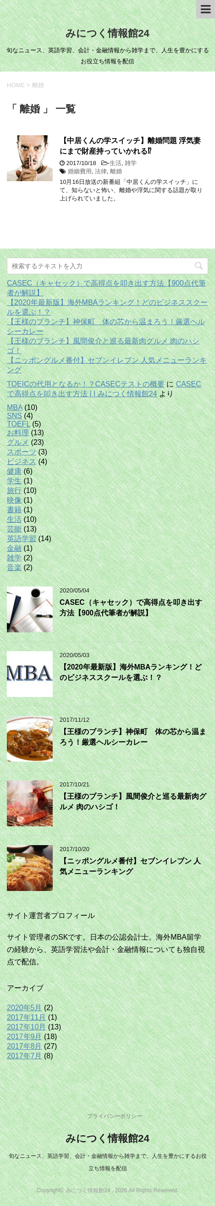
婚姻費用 (80, 171)
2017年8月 (24, 1046)
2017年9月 (24, 1036)
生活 (115, 163)
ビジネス (21, 461)
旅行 (14, 490)
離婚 (116, 171)
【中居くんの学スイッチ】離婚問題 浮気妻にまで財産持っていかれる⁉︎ (130, 146)
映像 (14, 500)
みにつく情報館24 (107, 33)
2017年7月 (24, 1056)
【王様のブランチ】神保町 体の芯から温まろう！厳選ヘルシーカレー (133, 737)
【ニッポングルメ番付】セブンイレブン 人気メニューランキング (130, 866)
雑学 (131, 163)
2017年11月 (26, 1017)
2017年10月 (26, 1027)
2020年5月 (24, 1008)
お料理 (18, 433)
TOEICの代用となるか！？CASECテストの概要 (86, 384)
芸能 (14, 529)
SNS (14, 416)
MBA (14, 407)
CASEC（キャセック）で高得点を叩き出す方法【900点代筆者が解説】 (131, 607)
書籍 (14, 510)
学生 (14, 481)
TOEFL (18, 424)
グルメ (18, 442)
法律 (101, 171)
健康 (14, 471)
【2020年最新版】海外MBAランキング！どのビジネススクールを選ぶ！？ (131, 672)
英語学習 (21, 538)
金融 (14, 548)
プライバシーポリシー (114, 1116)
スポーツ (21, 452)
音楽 (14, 567)
